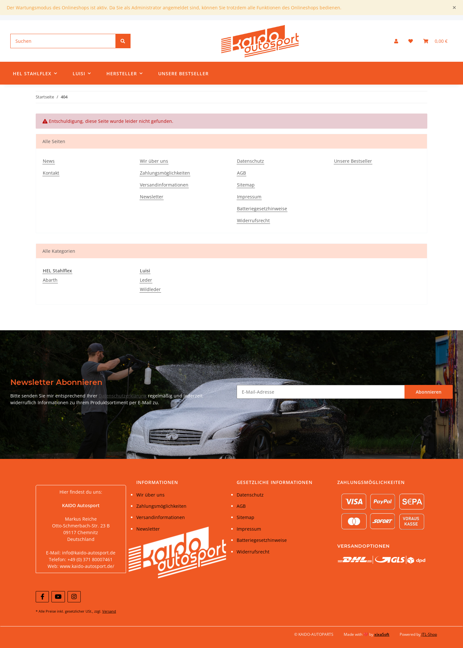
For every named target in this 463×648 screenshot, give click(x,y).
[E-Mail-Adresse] (321, 392)
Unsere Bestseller (183, 73)
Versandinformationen (164, 185)
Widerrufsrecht (253, 220)
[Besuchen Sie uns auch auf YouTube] (58, 596)
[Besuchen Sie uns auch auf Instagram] (74, 596)
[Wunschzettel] (410, 41)
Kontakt (51, 173)
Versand (109, 611)
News (49, 161)
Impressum (249, 197)
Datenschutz (250, 161)
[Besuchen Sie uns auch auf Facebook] (42, 596)
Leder (146, 280)
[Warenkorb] (435, 41)
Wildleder (150, 289)
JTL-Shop (429, 634)
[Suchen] (63, 41)
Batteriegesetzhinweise (262, 208)
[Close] (454, 7)
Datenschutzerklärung (123, 396)
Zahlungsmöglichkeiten (165, 173)
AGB (241, 173)
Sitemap (246, 185)
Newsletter (151, 197)
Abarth (50, 280)
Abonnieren (428, 392)
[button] (396, 41)
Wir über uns (154, 161)
